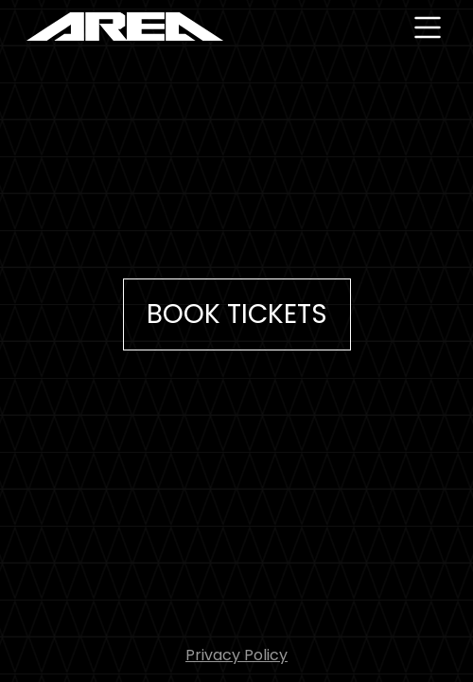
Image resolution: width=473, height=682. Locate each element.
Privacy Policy (236, 655)
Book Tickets (237, 314)
